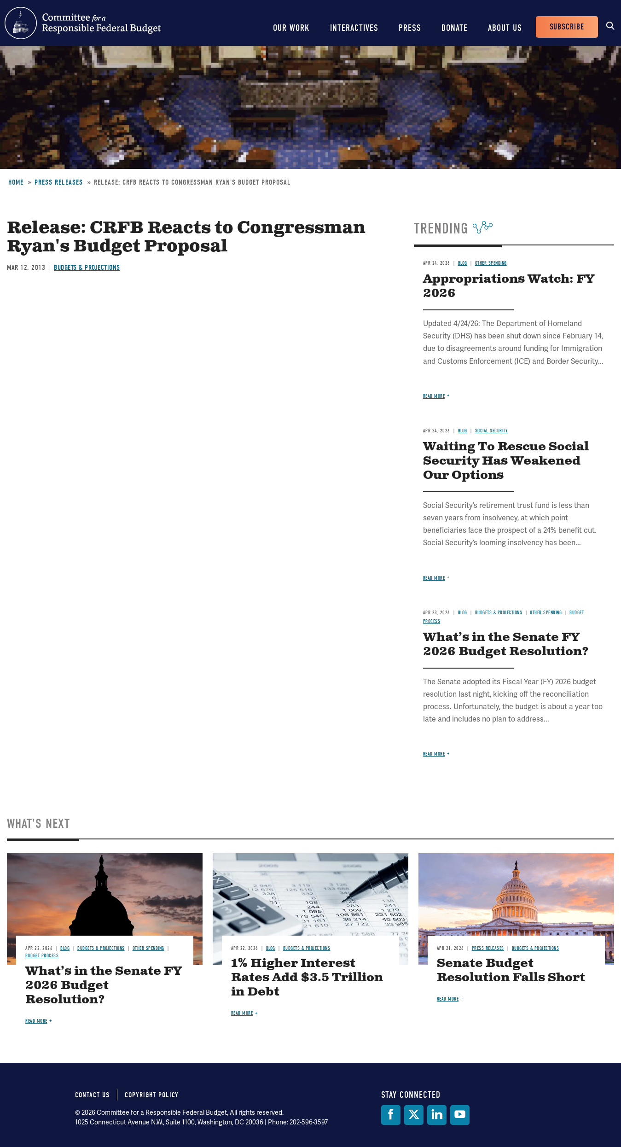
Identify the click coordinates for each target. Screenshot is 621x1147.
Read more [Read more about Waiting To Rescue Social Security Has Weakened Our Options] (434, 578)
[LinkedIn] (437, 1115)
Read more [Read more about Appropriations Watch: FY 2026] (434, 396)
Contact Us (92, 1095)
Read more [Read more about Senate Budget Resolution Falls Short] (448, 999)
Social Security (491, 431)
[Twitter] (414, 1115)
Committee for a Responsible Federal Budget (83, 23)
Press (410, 28)
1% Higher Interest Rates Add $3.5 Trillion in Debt (307, 977)
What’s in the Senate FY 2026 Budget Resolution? (506, 644)
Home (15, 182)
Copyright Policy (152, 1095)
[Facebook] (390, 1115)
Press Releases (59, 182)
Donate (454, 28)
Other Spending (491, 263)
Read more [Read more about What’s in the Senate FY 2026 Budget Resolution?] (434, 754)
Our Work (291, 28)
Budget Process (41, 956)
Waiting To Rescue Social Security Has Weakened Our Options (506, 461)
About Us (505, 28)
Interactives (354, 28)
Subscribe (567, 27)
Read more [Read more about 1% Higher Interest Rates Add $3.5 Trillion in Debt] (242, 1013)
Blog (462, 263)
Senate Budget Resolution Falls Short (511, 970)
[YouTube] (460, 1115)
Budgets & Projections (87, 267)
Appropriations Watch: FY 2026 (508, 286)
